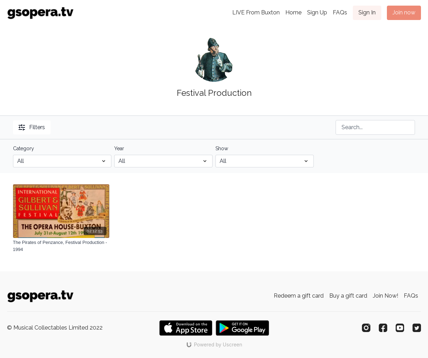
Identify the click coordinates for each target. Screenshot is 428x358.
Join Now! (385, 295)
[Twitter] (417, 328)
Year (119, 148)
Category (23, 148)
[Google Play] (242, 328)
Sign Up (317, 12)
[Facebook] (383, 328)
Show (221, 148)
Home (293, 12)
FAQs (340, 12)
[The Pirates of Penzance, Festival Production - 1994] (61, 246)
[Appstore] (186, 328)
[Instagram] (366, 328)
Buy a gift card (348, 295)
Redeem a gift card (299, 295)
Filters (32, 127)
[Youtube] (400, 328)
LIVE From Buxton (256, 12)
